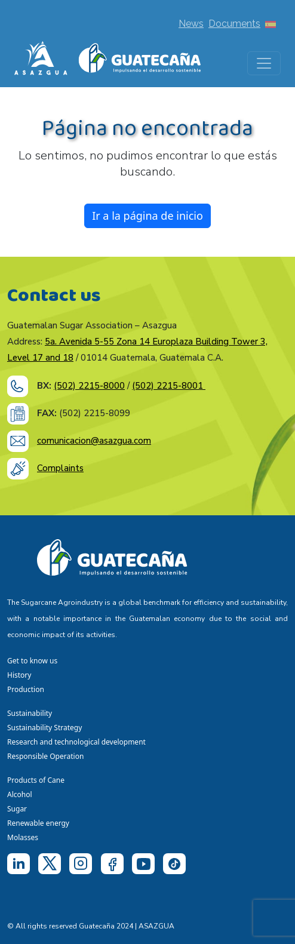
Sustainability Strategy (44, 727)
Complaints (60, 468)
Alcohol (19, 794)
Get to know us (32, 661)
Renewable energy (39, 823)
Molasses (22, 837)
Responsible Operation (47, 756)
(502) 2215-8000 (89, 386)
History (19, 675)
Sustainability (29, 713)
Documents (234, 23)
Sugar (17, 809)
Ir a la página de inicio (147, 215)
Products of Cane (36, 780)
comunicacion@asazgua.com (94, 441)
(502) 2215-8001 (168, 386)
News (191, 23)
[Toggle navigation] (264, 63)
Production (25, 689)
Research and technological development (78, 742)
